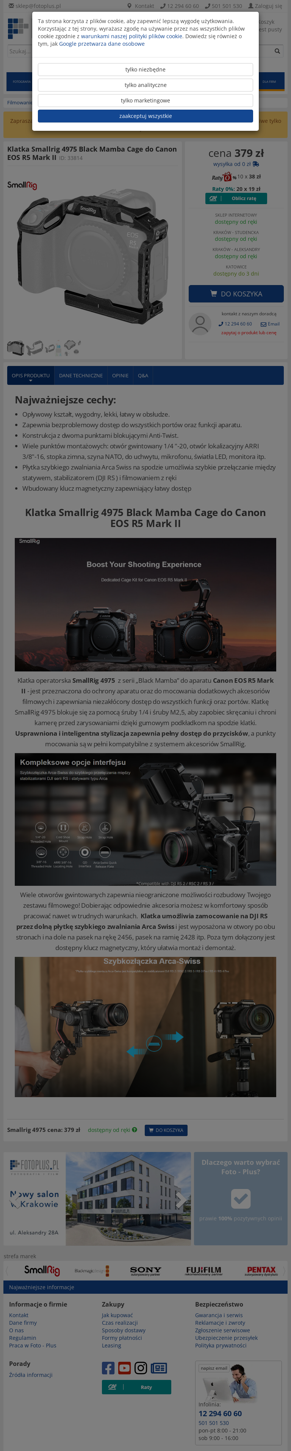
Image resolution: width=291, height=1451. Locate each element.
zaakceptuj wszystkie (145, 115)
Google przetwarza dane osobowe (102, 43)
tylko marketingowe (145, 100)
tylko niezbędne (145, 69)
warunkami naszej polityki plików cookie (131, 36)
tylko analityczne (146, 84)
